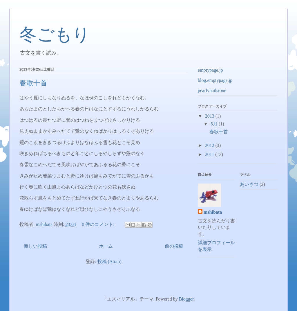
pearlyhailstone (212, 90)
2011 (210, 154)
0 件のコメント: (98, 224)
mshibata (213, 212)
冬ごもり (54, 34)
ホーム (106, 246)
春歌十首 (33, 83)
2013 (210, 116)
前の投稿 (174, 246)
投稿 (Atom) (109, 261)
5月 (215, 123)
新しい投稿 (35, 246)
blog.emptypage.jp (215, 80)
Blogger (186, 298)
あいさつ (249, 184)
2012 (210, 145)
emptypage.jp (210, 70)
